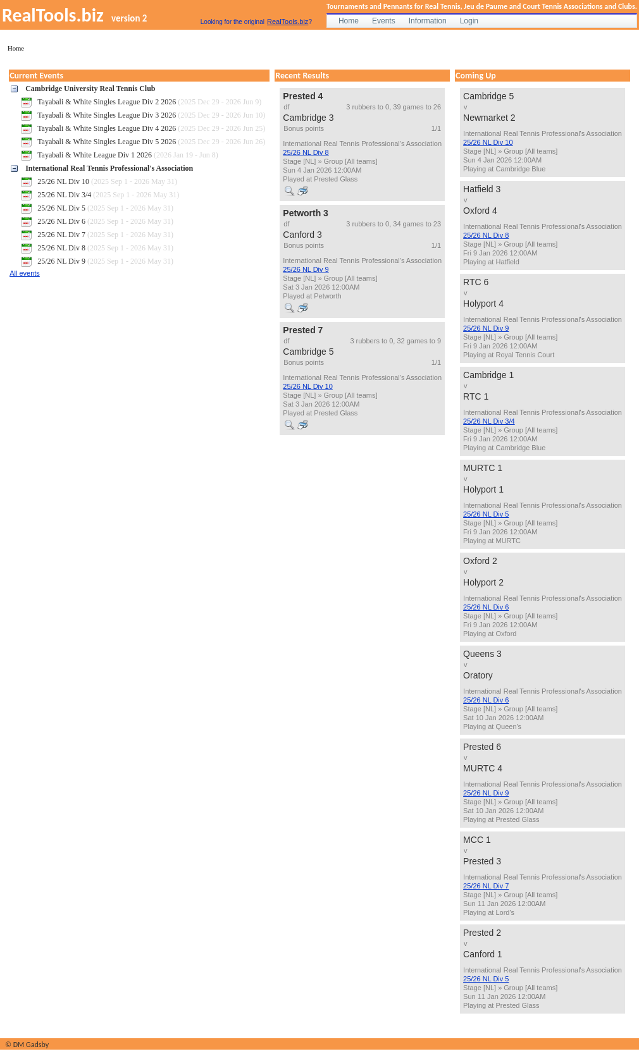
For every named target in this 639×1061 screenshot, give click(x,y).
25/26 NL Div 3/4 (489, 421)
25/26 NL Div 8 (305, 152)
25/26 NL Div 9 (305, 269)
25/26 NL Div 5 (486, 514)
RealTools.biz (287, 21)
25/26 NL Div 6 (486, 607)
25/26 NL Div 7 (486, 886)
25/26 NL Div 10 (307, 386)
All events (24, 273)
